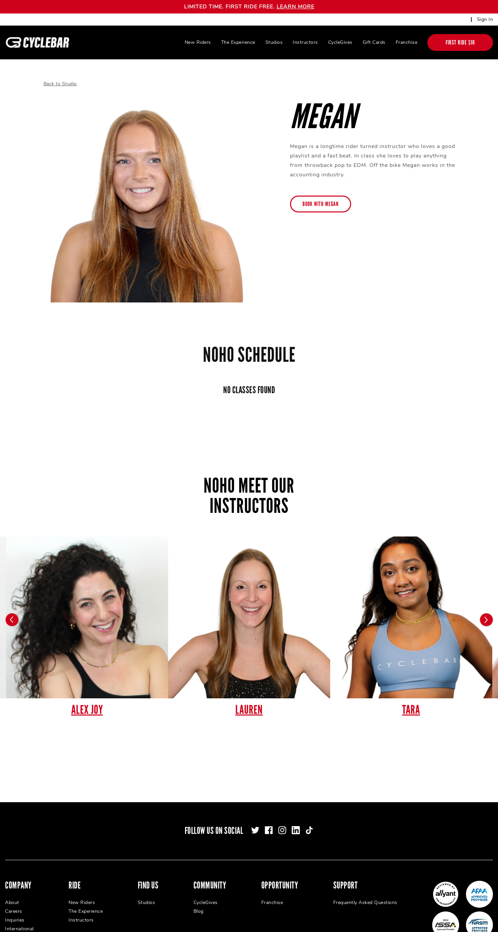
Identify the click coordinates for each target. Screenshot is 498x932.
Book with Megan (321, 204)
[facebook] (269, 830)
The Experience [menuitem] (238, 42)
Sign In (485, 19)
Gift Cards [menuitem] (374, 42)
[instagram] (282, 830)
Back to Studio (60, 84)
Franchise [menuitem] (407, 42)
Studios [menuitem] (274, 42)
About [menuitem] (12, 902)
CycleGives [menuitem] (340, 42)
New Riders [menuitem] (198, 42)
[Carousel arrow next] (486, 619)
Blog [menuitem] (198, 911)
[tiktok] (309, 830)
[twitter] (255, 830)
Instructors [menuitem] (305, 42)
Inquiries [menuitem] (15, 920)
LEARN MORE (295, 6)
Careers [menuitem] (13, 911)
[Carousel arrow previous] (11, 619)
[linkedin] (296, 830)
